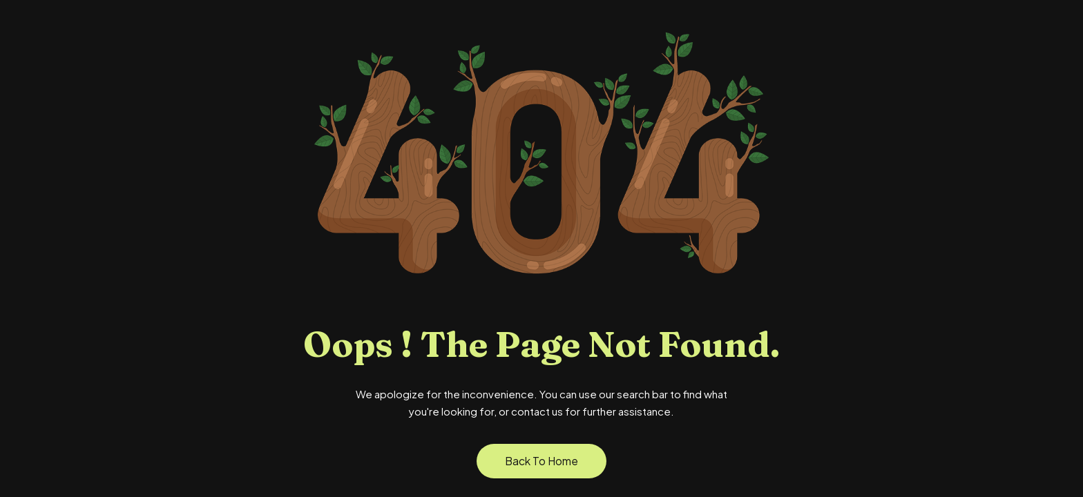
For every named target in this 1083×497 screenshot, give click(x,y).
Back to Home (541, 460)
